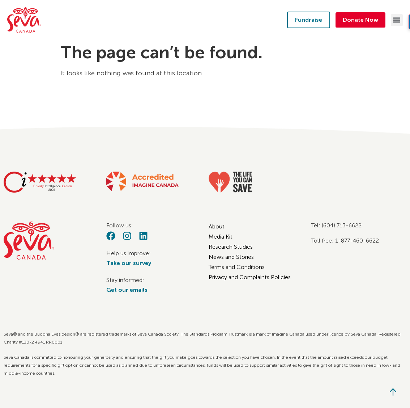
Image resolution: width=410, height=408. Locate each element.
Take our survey (128, 263)
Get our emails (127, 289)
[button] (397, 20)
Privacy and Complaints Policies (250, 277)
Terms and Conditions (237, 267)
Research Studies (231, 246)
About (217, 226)
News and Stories (231, 256)
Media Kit (220, 236)
